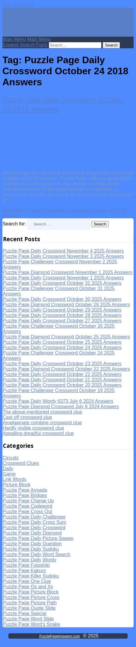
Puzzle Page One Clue (27, 581)
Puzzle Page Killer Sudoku (31, 575)
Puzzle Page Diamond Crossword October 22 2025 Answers (66, 369)
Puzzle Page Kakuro (24, 570)
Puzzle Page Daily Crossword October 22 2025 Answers (62, 374)
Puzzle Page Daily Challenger (34, 516)
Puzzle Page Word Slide (28, 618)
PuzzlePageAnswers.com (59, 636)
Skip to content (18, 4)
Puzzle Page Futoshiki (26, 565)
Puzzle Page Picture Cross (31, 597)
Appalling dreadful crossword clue (38, 433)
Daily (8, 468)
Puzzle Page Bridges (25, 495)
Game (9, 473)
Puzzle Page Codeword (27, 506)
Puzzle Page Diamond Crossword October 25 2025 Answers (66, 336)
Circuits (10, 457)
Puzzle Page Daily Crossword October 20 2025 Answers (62, 385)
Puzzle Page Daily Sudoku (31, 549)
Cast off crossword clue (27, 417)
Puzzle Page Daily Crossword (34, 527)
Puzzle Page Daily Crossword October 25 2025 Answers (62, 342)
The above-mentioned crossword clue (42, 411)
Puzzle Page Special (24, 613)
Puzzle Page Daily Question (32, 543)
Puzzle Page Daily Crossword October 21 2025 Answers (62, 379)
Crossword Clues (21, 463)
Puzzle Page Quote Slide (29, 608)
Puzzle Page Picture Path (30, 602)
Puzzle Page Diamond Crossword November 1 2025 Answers (67, 272)
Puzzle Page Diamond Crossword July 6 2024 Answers (61, 406)
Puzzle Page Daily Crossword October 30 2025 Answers (62, 299)
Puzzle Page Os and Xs (28, 586)
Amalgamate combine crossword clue (42, 422)
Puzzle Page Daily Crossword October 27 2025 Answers (62, 320)
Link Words (14, 479)
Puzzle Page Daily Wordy (29, 559)
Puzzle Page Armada (25, 490)
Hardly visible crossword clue (33, 428)
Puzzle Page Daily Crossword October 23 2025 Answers (62, 363)
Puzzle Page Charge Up (28, 500)
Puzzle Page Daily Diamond (32, 532)
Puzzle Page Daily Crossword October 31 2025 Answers (62, 283)
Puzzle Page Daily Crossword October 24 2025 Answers (62, 347)
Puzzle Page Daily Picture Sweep (38, 538)
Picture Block (16, 484)
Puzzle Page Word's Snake (31, 624)
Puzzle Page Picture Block (31, 592)
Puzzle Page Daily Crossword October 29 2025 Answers (62, 309)
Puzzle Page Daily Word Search (36, 554)
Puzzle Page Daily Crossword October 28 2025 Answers (62, 315)
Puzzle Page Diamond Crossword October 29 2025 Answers (66, 304)
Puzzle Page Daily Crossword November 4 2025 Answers (63, 250)
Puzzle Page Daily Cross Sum (34, 522)
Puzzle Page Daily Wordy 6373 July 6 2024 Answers (58, 401)
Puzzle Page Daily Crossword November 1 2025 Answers (63, 277)
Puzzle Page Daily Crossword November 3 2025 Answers (63, 256)
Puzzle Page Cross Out (27, 511)
